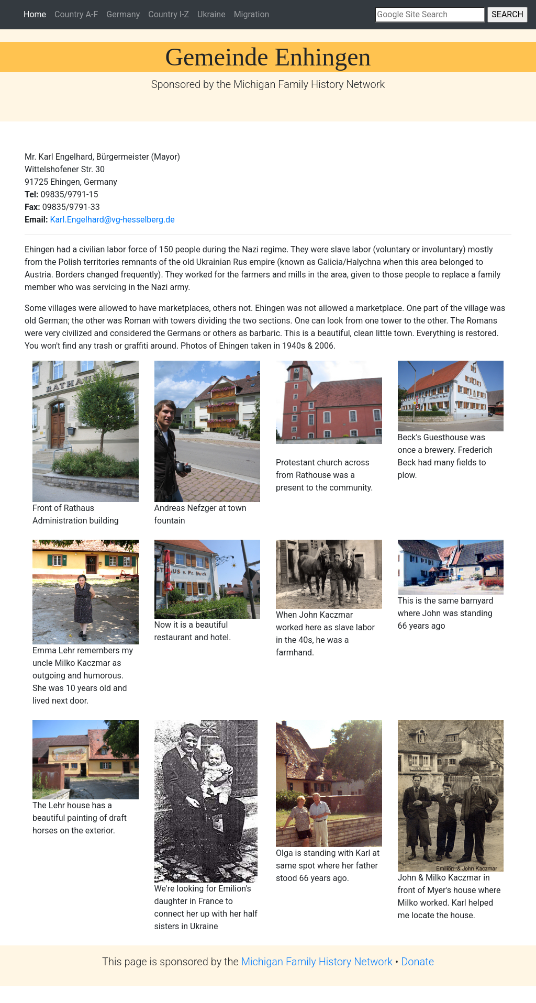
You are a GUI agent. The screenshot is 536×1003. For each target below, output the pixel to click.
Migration (252, 14)
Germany (123, 14)
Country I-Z (168, 14)
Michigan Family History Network (317, 961)
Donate (417, 961)
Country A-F (76, 14)
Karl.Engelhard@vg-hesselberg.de (112, 220)
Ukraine (211, 14)
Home (37, 13)
